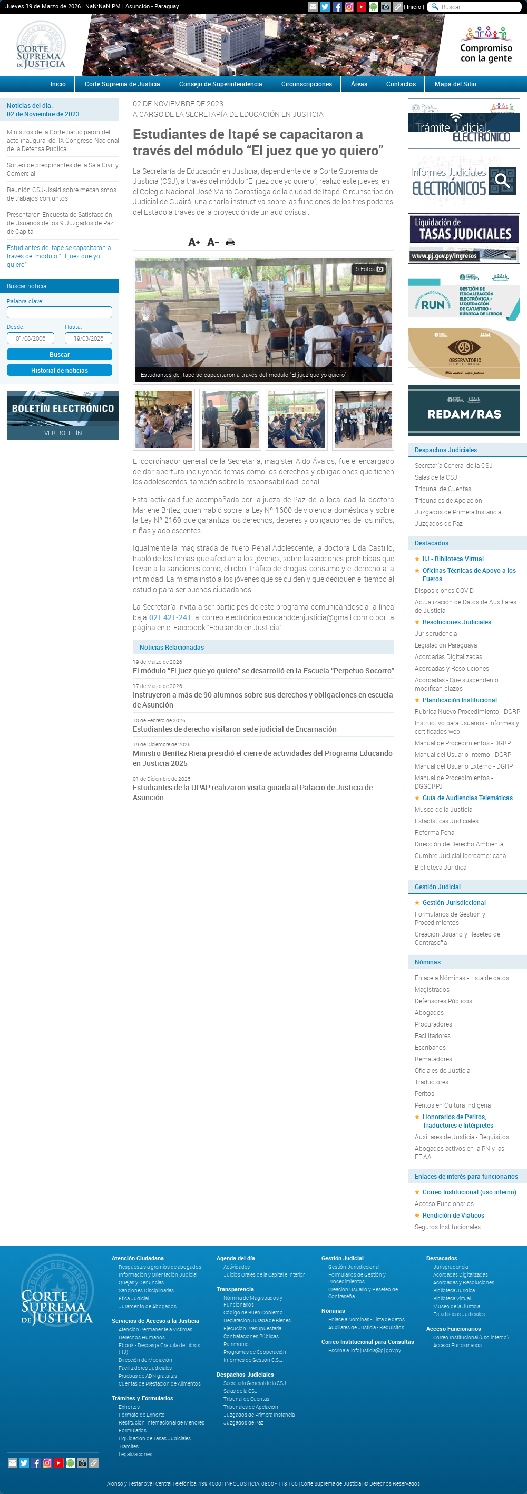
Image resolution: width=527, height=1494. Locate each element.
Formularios (133, 1430)
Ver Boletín (63, 433)
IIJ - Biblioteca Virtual (453, 558)
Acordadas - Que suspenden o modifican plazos (457, 683)
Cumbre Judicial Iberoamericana (460, 855)
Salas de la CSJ (436, 477)
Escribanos (430, 1047)
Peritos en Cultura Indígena (453, 1105)
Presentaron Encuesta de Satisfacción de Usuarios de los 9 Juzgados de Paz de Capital (60, 222)
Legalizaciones (135, 1454)
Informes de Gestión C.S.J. (253, 1360)
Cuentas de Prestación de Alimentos (160, 1383)
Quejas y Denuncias (141, 1282)
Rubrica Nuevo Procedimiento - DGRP (467, 711)
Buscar (60, 354)
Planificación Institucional (460, 699)
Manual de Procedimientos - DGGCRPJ (454, 781)
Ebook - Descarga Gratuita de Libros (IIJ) (159, 1349)
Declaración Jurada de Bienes (257, 1320)
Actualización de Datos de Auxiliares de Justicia (465, 605)
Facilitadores (433, 1035)
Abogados (429, 1012)
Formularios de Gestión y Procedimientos (450, 918)
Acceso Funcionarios (444, 1203)
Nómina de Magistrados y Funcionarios (252, 1301)
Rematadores (433, 1058)
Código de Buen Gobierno (253, 1312)
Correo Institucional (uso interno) (469, 1192)
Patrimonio (236, 1344)
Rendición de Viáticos (453, 1215)
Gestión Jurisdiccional (454, 902)
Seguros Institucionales (448, 1226)
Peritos (424, 1093)
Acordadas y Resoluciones (452, 668)
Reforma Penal (435, 832)
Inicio (414, 7)
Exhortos (129, 1406)
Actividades (236, 1266)
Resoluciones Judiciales (457, 621)
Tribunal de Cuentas (443, 488)
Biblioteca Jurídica (440, 867)
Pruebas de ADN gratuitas (148, 1375)
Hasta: (73, 327)
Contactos (401, 83)
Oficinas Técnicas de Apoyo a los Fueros (469, 574)
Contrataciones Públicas (251, 1336)
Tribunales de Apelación (448, 500)
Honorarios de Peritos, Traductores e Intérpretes (458, 1120)
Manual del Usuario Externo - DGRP (464, 766)
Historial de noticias (59, 370)
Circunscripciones (306, 83)
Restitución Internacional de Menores (161, 1422)
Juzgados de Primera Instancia (458, 511)
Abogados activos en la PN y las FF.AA (459, 1152)
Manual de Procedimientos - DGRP (463, 743)
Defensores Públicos (443, 1001)
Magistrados (432, 989)
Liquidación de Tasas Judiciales (155, 1438)
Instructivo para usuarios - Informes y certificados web (467, 727)
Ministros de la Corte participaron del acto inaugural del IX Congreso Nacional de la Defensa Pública (63, 140)
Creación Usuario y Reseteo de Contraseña (457, 938)
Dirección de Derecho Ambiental (460, 844)
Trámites (129, 1446)
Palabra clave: (25, 301)
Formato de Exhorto (142, 1414)
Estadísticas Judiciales (447, 820)
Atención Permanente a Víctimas (155, 1329)
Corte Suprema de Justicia (122, 83)
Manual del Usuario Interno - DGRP (463, 754)
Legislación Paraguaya (446, 645)
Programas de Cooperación (254, 1352)
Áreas (359, 83)
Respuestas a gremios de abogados (160, 1266)
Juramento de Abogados (148, 1306)
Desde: (15, 327)
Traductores (431, 1082)
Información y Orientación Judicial (158, 1274)
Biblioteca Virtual (452, 1298)
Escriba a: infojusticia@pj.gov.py (364, 1350)
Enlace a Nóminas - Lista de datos (462, 977)
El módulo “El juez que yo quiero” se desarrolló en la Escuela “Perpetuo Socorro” (263, 670)
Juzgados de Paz (439, 523)
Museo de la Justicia (443, 809)
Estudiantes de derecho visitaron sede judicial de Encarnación (235, 729)
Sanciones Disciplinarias (146, 1290)
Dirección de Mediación (145, 1360)
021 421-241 (170, 617)
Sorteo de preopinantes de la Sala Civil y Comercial (63, 169)
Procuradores (433, 1024)
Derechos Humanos (142, 1337)
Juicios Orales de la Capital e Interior (264, 1274)
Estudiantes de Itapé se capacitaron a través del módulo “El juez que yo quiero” (59, 255)
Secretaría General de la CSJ (454, 465)
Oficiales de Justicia (442, 1070)
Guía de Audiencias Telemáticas (468, 797)
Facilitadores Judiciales (145, 1367)
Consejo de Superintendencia (220, 83)
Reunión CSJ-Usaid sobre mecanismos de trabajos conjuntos (61, 193)
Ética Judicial (134, 1298)
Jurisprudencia (436, 633)
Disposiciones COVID (444, 590)
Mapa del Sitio (455, 83)
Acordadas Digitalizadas (448, 656)
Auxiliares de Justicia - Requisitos (462, 1136)
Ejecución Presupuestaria (252, 1328)
